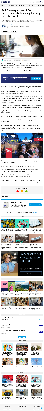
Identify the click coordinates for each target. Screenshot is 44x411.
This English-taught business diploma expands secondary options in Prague (35, 293)
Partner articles (22, 279)
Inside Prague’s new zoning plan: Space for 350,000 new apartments (21, 367)
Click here (34, 212)
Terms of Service (36, 409)
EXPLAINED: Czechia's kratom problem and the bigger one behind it (35, 353)
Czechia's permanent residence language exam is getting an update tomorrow (35, 246)
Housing (37, 5)
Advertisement (40, 132)
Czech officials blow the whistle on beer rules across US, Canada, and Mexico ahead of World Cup (7, 354)
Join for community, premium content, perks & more (16, 80)
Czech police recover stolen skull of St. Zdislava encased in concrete (36, 398)
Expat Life (31, 5)
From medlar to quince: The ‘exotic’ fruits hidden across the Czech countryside (7, 231)
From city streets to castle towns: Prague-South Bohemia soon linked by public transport (21, 354)
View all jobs (22, 337)
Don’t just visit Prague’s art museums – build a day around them (7, 308)
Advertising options (7, 409)
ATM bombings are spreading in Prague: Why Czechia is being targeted (21, 398)
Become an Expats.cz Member (15, 77)
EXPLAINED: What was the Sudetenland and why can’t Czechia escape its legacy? (36, 385)
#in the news (5, 196)
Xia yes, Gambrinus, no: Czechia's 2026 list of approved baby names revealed (6, 246)
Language (5, 31)
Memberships (22, 409)
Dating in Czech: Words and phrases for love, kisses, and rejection (21, 231)
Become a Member (36, 78)
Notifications (25, 60)
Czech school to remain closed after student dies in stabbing (7, 398)
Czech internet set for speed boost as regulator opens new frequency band (36, 367)
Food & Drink (24, 5)
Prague (12, 5)
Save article (17, 60)
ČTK (11, 24)
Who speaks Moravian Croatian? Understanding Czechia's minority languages (21, 246)
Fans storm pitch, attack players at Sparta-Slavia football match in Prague (21, 385)
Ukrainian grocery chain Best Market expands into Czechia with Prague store (7, 367)
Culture (18, 5)
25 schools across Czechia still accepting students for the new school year (7, 293)
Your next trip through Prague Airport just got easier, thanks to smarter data (35, 308)
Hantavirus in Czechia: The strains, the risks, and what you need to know (7, 385)
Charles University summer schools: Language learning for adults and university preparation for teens (21, 309)
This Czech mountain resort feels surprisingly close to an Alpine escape (21, 293)
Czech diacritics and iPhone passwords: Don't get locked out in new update (35, 231)
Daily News (7, 5)
